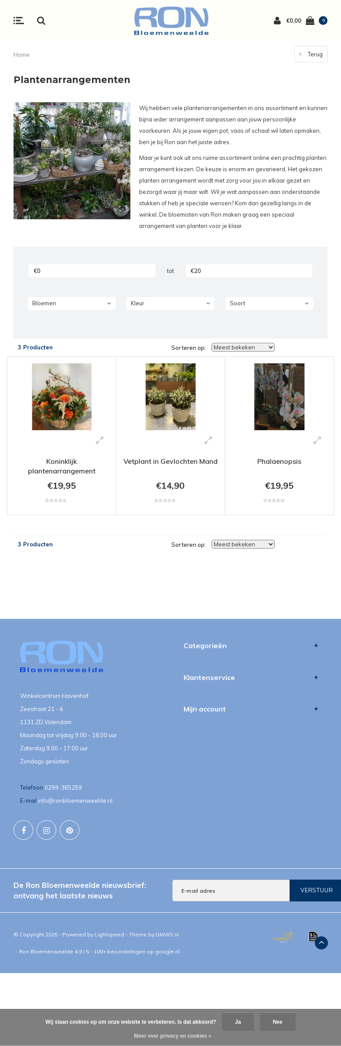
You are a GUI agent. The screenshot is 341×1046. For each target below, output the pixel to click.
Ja (238, 1022)
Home (22, 54)
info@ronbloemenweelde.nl (75, 800)
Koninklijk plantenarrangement (61, 466)
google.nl (167, 951)
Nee (278, 1022)
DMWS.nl (167, 934)
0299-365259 (63, 787)
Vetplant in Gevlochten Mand (170, 461)
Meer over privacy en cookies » (172, 1036)
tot (170, 270)
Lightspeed (109, 934)
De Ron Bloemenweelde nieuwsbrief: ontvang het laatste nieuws (80, 890)
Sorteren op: (188, 347)
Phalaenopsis (279, 461)
